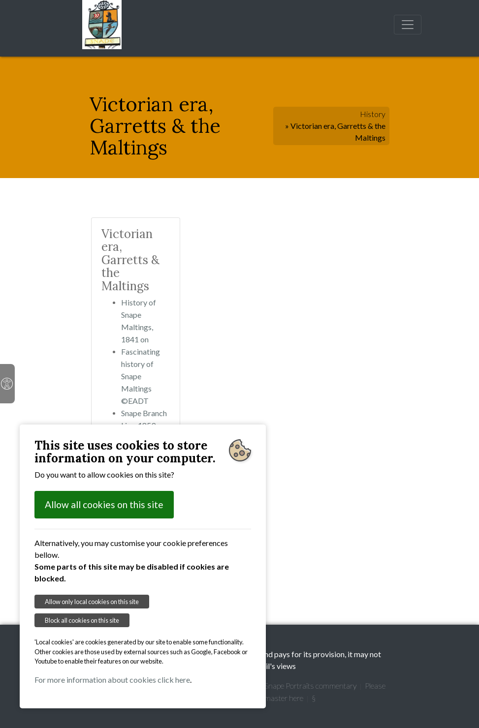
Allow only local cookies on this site (92, 602)
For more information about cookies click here (112, 679)
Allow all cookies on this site (104, 504)
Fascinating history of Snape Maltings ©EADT (140, 376)
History (372, 114)
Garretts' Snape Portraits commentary (294, 685)
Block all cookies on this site (82, 620)
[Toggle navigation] (407, 24)
